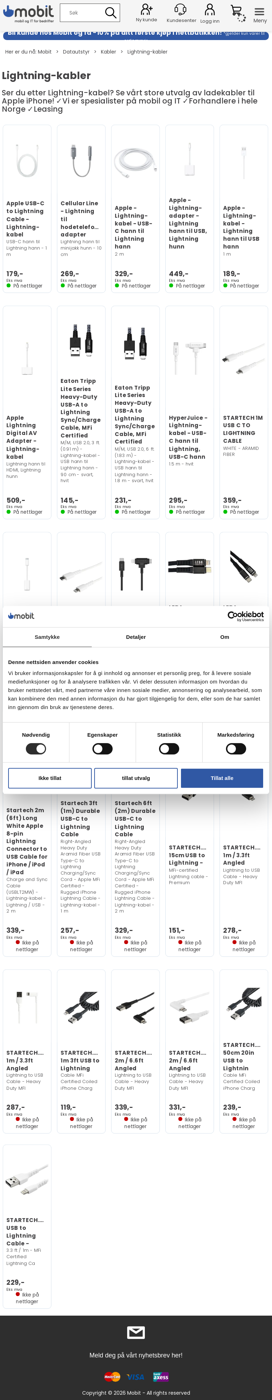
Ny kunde (146, 19)
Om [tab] (224, 637)
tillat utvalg (136, 778)
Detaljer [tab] (136, 637)
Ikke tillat (50, 778)
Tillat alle (222, 778)
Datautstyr (76, 51)
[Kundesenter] (180, 9)
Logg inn (209, 11)
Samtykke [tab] (47, 637)
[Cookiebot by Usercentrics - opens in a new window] (233, 616)
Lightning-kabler (148, 51)
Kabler (108, 51)
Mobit (45, 51)
